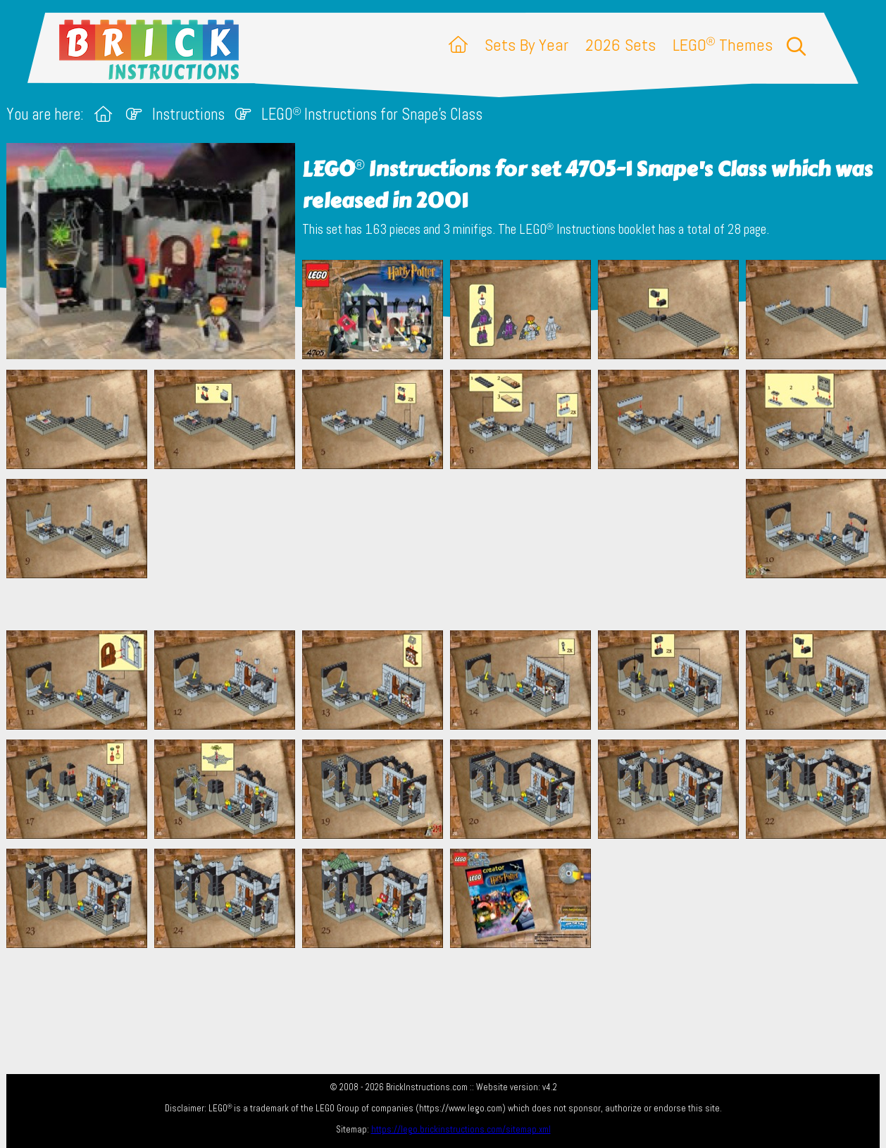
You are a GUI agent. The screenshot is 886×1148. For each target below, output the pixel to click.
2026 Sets (620, 45)
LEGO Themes (723, 45)
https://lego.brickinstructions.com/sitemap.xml (461, 1129)
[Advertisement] (450, 549)
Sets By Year (526, 45)
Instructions (188, 114)
